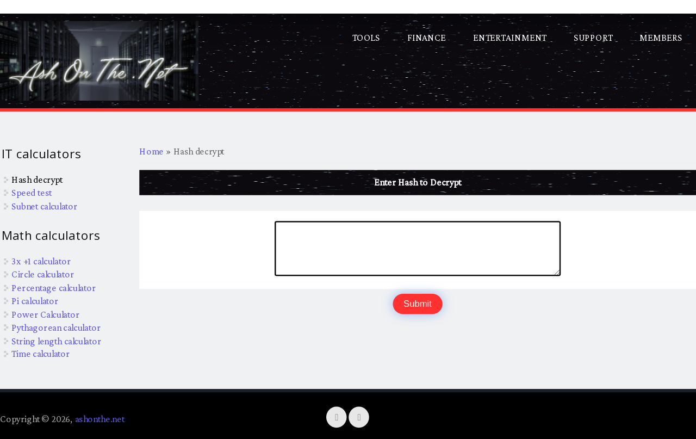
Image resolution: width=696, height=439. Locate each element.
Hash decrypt (37, 179)
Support (593, 37)
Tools (366, 37)
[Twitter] (337, 417)
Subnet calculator (44, 205)
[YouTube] (359, 417)
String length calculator (56, 340)
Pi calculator (34, 300)
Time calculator (40, 353)
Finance (426, 37)
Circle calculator (42, 274)
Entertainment (509, 37)
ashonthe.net (100, 418)
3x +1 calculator (41, 260)
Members (660, 37)
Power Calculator (45, 313)
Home (151, 151)
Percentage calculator (53, 287)
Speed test (31, 192)
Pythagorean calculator (56, 326)
